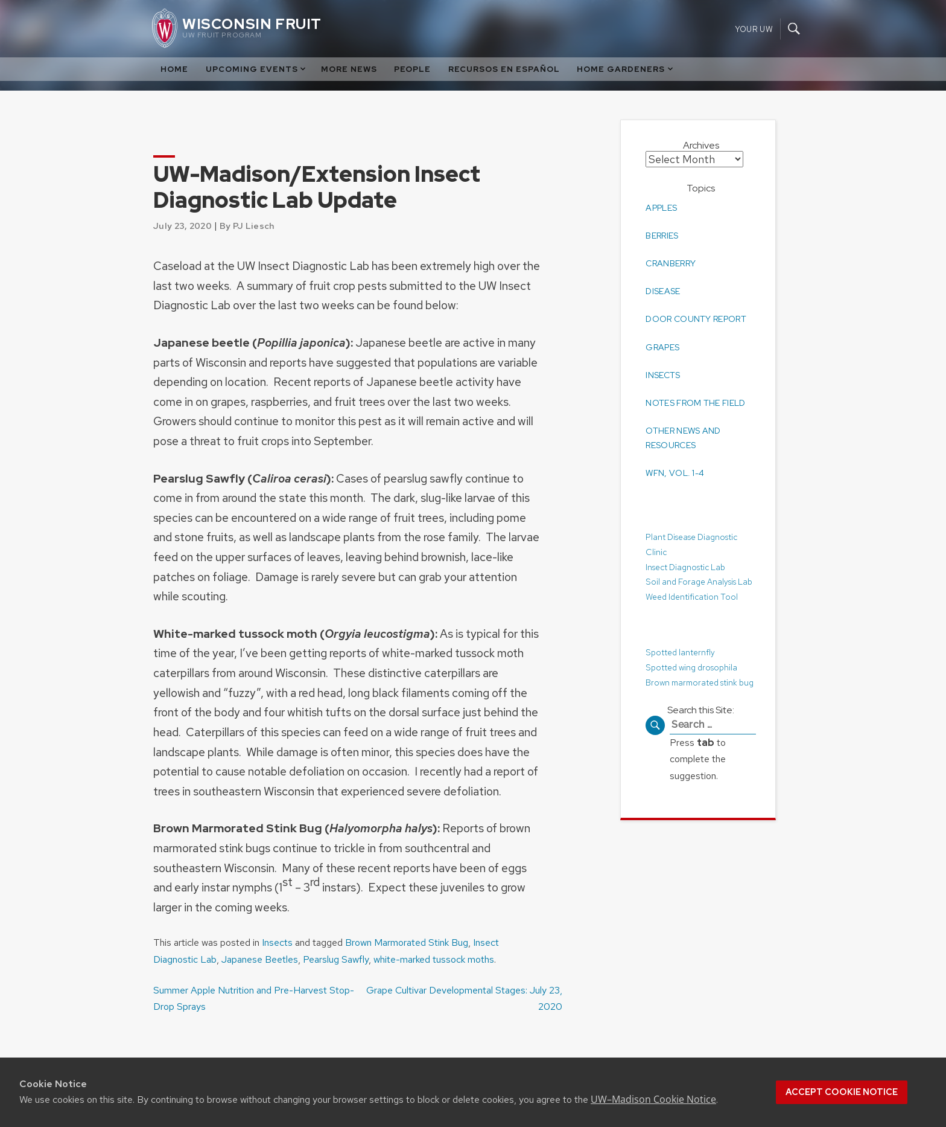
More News (349, 69)
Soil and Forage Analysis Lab (699, 580)
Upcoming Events (257, 69)
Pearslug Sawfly (336, 959)
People (412, 69)
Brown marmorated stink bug (701, 681)
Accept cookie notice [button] (842, 1092)
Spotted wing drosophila (692, 666)
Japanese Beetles (259, 959)
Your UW (754, 29)
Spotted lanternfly (681, 652)
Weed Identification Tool (692, 595)
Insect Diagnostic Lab (685, 566)
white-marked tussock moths (433, 959)
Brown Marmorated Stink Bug (406, 942)
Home (174, 69)
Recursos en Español (504, 69)
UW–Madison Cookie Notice (653, 1099)
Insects (277, 942)
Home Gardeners (626, 69)
